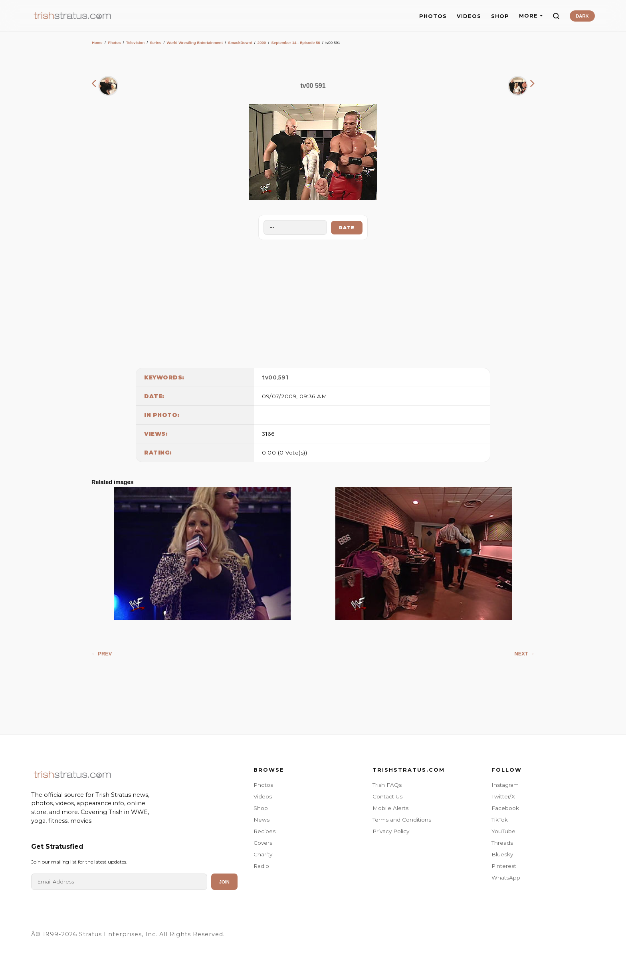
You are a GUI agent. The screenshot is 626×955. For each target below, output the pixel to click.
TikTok (499, 819)
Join (224, 882)
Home (97, 42)
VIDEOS (469, 16)
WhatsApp (505, 877)
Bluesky (502, 854)
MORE (531, 16)
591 (283, 377)
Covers (263, 843)
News (261, 819)
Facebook (505, 808)
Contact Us (387, 796)
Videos (263, 796)
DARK (582, 16)
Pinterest (503, 866)
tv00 (269, 377)
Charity (263, 854)
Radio (261, 866)
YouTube (503, 831)
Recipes (264, 831)
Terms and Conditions (401, 819)
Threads (502, 843)
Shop (261, 808)
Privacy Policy (390, 831)
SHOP (500, 16)
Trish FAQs (387, 785)
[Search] (556, 16)
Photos (114, 42)
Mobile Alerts (390, 808)
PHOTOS (433, 16)
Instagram (505, 785)
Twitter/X (503, 796)
